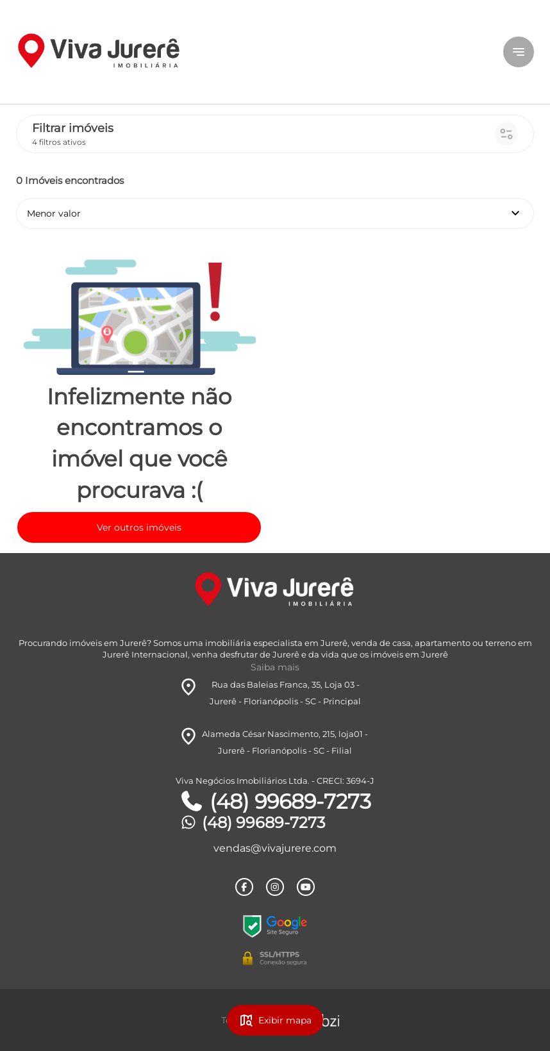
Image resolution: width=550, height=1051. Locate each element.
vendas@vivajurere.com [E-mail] (275, 848)
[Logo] (102, 52)
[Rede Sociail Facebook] (244, 886)
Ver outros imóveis (139, 527)
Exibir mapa (275, 1020)
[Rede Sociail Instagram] (275, 886)
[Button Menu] (518, 52)
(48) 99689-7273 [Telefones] (275, 801)
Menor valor (275, 213)
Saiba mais (275, 667)
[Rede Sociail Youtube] (306, 886)
